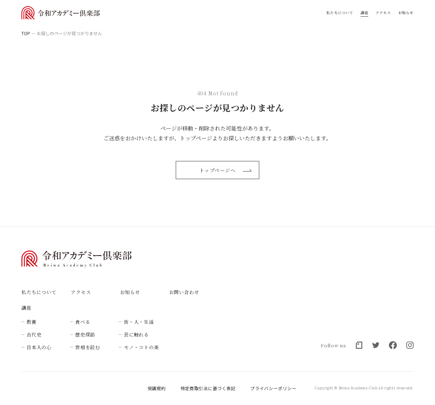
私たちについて (339, 13)
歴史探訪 (85, 334)
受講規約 (156, 388)
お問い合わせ (184, 292)
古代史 (34, 334)
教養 (32, 321)
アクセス (383, 13)
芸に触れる (136, 334)
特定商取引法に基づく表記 (208, 388)
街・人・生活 (139, 321)
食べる (82, 321)
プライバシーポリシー (273, 388)
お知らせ (406, 13)
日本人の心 (39, 347)
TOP (25, 33)
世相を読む (87, 347)
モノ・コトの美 (141, 347)
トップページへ (225, 170)
